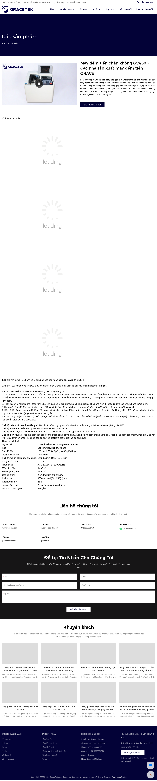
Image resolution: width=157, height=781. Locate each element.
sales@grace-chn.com (49, 528)
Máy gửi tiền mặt (47, 748)
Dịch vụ (83, 9)
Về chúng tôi (125, 9)
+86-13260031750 (128, 529)
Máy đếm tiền (46, 740)
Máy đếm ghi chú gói (49, 756)
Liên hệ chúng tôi (144, 9)
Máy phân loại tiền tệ (49, 744)
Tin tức (95, 9)
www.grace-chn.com (9, 528)
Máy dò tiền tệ (46, 760)
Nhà (52, 9)
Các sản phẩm (65, 9)
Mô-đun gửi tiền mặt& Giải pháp (53, 752)
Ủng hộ (108, 9)
